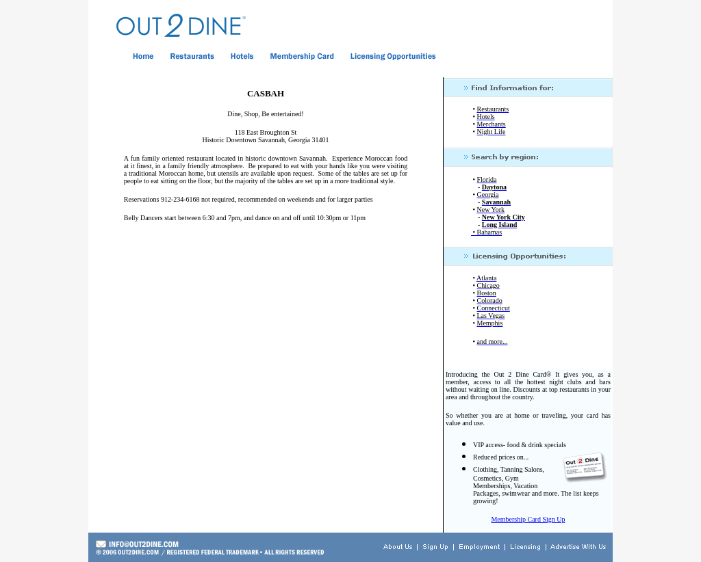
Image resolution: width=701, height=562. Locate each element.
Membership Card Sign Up (528, 519)
